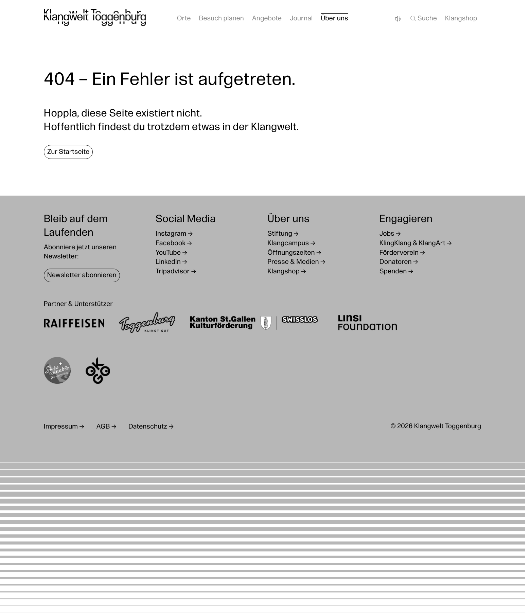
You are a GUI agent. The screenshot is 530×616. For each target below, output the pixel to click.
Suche (423, 18)
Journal (301, 18)
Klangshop (461, 18)
